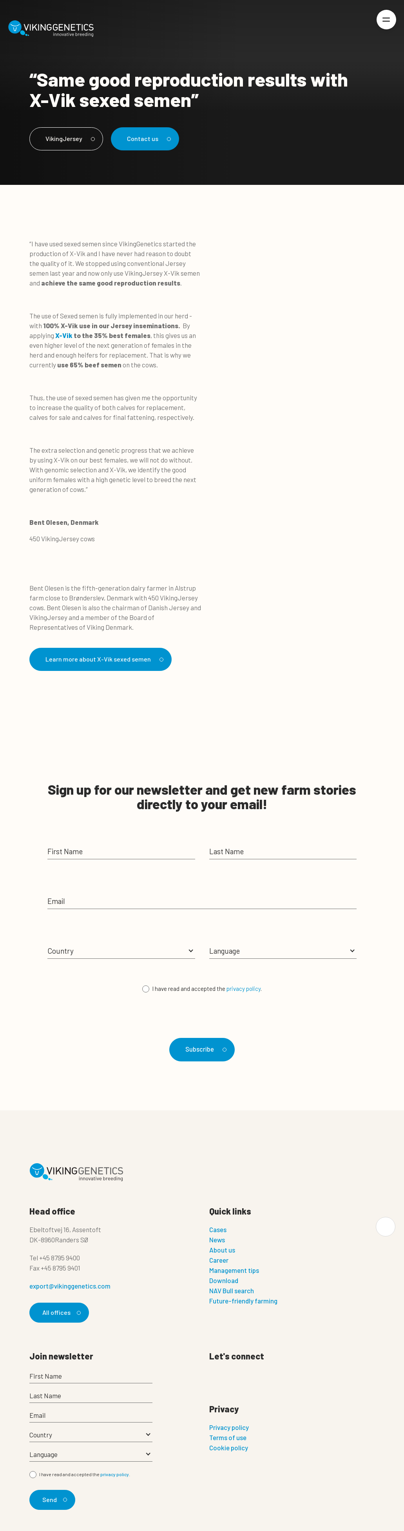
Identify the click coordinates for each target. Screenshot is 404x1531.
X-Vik (63, 336)
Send (53, 1502)
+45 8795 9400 (59, 1259)
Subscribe (205, 1050)
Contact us (148, 139)
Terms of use (227, 1440)
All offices (60, 1314)
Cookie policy (228, 1450)
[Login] (359, 28)
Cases (217, 1231)
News (217, 1241)
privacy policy (243, 989)
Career (218, 1262)
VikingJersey (69, 139)
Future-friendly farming (243, 1303)
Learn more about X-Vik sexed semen (104, 659)
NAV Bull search (231, 1292)
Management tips (234, 1272)
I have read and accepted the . (207, 989)
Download (223, 1282)
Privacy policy (229, 1430)
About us (222, 1252)
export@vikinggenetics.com (70, 1288)
